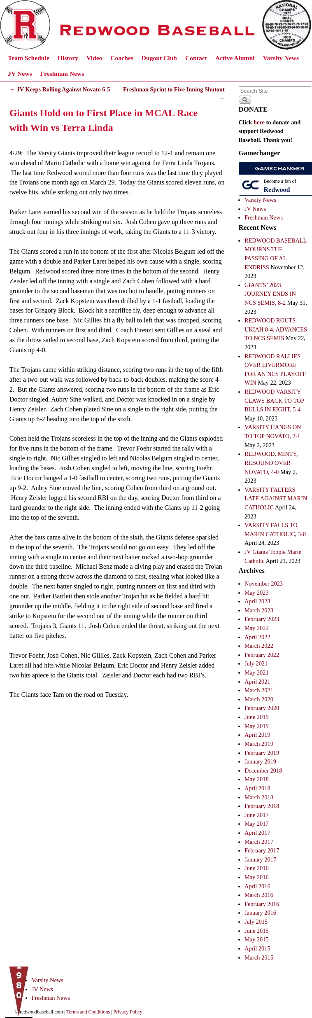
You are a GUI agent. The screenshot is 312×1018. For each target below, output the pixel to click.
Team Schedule (28, 57)
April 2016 (257, 886)
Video (94, 57)
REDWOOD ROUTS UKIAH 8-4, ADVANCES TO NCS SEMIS (275, 329)
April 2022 (257, 637)
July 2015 (256, 921)
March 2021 (258, 690)
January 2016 (260, 912)
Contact (196, 57)
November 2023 (263, 583)
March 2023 (258, 610)
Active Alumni (235, 57)
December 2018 (263, 770)
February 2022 (261, 654)
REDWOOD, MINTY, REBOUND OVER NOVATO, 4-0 (271, 463)
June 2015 (256, 930)
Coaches (121, 57)
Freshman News (62, 73)
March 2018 (258, 797)
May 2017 (256, 823)
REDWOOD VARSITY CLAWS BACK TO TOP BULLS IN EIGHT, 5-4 (274, 400)
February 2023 (261, 619)
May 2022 (256, 628)
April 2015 (257, 948)
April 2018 (257, 788)
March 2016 (258, 895)
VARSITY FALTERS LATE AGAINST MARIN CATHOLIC (275, 498)
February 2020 (261, 708)
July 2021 (256, 663)
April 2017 (257, 832)
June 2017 (256, 815)
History (68, 57)
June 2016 (256, 868)
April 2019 (257, 734)
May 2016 (256, 877)
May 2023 (256, 592)
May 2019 (256, 726)
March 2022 (258, 645)
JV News (20, 73)
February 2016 (261, 904)
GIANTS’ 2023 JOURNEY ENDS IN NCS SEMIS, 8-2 (270, 294)
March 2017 (258, 841)
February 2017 (261, 850)
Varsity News (281, 57)
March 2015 (258, 957)
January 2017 (260, 859)
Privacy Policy (128, 1012)
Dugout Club (159, 57)
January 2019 (260, 761)
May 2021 (256, 672)
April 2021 (257, 681)
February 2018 (261, 806)
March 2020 (258, 699)
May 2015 (256, 939)
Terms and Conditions (88, 1012)
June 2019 (256, 717)
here (259, 122)
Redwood (277, 189)
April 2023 (257, 601)
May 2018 (256, 779)
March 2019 (258, 743)
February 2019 (261, 752)
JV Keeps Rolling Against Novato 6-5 (59, 89)
